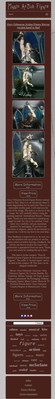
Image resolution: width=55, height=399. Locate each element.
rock (11, 335)
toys (19, 334)
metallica (15, 350)
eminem (35, 339)
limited (14, 339)
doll (44, 339)
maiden (14, 345)
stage (44, 351)
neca (23, 365)
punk (14, 371)
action (34, 349)
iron (41, 361)
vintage (35, 335)
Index (28, 380)
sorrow (17, 361)
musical (34, 329)
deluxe (25, 361)
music (40, 355)
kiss (44, 329)
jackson (41, 345)
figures (17, 354)
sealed (23, 370)
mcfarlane (38, 365)
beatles (33, 370)
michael (13, 366)
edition (13, 329)
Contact (28, 385)
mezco (27, 335)
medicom (29, 356)
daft (22, 339)
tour (28, 340)
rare (34, 360)
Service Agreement (28, 394)
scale (25, 351)
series (43, 335)
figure (27, 343)
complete (41, 371)
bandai (23, 330)
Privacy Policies (28, 389)
